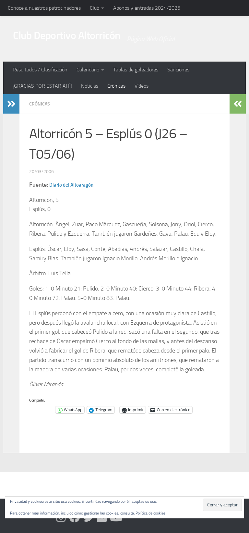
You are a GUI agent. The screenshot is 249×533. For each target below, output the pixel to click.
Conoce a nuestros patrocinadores (44, 8)
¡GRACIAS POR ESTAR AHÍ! (42, 86)
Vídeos (141, 86)
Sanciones (178, 70)
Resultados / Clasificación (40, 70)
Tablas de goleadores (135, 70)
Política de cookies (151, 513)
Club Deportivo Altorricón (84, 39)
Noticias (89, 86)
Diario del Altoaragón (75, 184)
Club (94, 8)
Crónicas (116, 86)
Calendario (88, 70)
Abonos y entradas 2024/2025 (146, 8)
